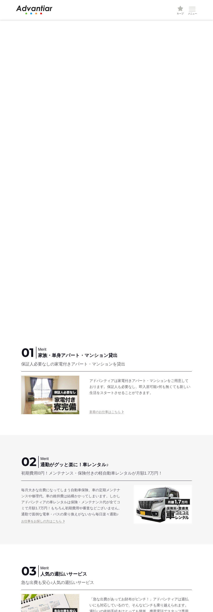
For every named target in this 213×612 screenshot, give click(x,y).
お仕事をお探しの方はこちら (41, 521)
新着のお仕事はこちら (105, 412)
